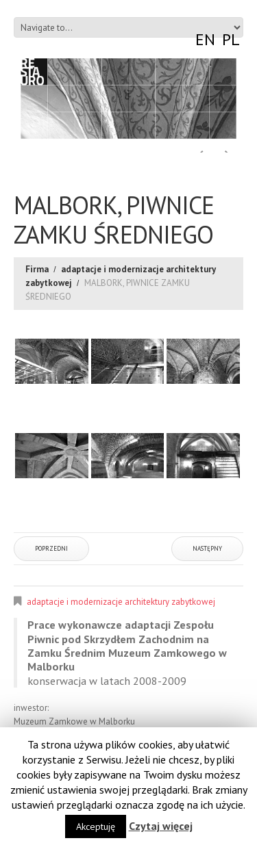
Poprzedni (51, 548)
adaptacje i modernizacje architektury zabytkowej (121, 602)
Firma (37, 269)
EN (205, 39)
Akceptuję (95, 826)
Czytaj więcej (161, 826)
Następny (207, 548)
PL (231, 39)
